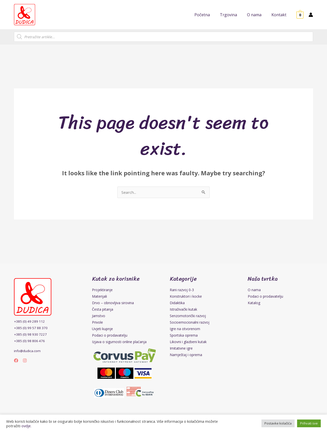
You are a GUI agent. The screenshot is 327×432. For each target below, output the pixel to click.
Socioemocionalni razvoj (189, 322)
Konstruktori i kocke (186, 296)
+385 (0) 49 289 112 (30, 321)
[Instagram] (25, 361)
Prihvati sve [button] (309, 423)
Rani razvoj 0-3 (182, 290)
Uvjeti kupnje (102, 329)
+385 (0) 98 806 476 (30, 341)
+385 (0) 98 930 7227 (31, 334)
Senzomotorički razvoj (188, 316)
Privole (97, 322)
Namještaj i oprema (186, 355)
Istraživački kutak (183, 309)
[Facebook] (16, 361)
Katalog (254, 303)
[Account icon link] (311, 14)
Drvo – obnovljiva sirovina (113, 303)
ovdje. (26, 425)
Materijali (99, 296)
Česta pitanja (102, 309)
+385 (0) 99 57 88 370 (31, 328)
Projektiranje (102, 290)
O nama (254, 290)
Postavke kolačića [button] (278, 423)
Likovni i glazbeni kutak (188, 342)
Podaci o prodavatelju (109, 335)
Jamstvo (98, 316)
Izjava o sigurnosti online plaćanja (119, 342)
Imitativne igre (181, 348)
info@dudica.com (28, 351)
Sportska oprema (184, 335)
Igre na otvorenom (185, 329)
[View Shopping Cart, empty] (300, 14)
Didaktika (177, 303)
